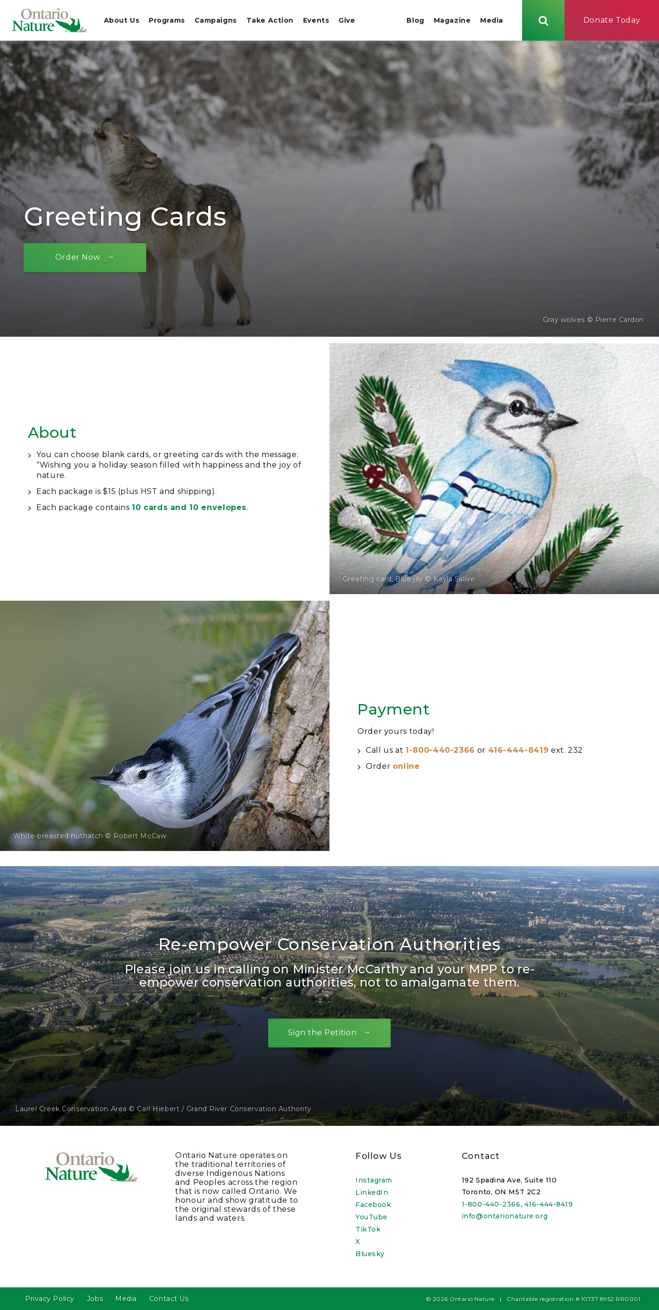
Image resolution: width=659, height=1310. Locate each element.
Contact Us (169, 1298)
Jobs (95, 1298)
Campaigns (215, 21)
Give (347, 21)
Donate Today (612, 20)
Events (316, 21)
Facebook (373, 1204)
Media (491, 21)
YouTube (371, 1217)
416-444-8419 (518, 751)
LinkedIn (371, 1192)
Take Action (270, 21)
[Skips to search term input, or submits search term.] (543, 20)
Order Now (78, 258)
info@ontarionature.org (505, 1216)
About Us (121, 21)
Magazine (452, 21)
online (406, 767)
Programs (167, 21)
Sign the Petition (322, 1033)
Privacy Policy (50, 1298)
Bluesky (370, 1254)
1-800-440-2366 (440, 751)
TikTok (367, 1229)
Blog (415, 21)
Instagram (373, 1180)
